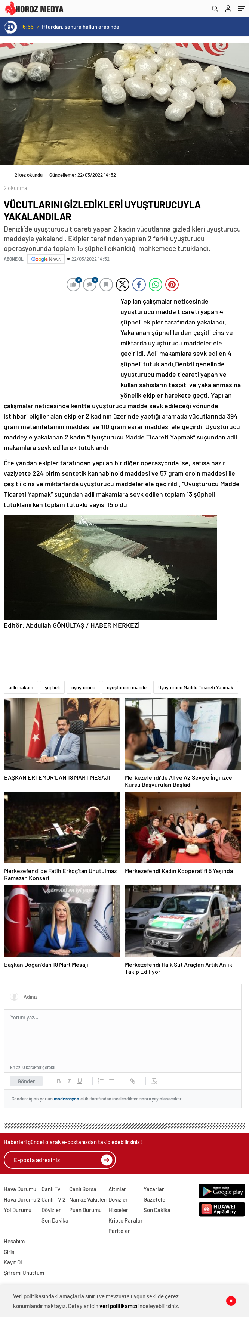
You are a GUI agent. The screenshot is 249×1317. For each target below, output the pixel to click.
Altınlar (117, 1189)
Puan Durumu (85, 1209)
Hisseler (118, 1209)
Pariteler (119, 1230)
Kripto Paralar (125, 1220)
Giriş (9, 1251)
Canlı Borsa (82, 1189)
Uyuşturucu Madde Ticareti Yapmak (195, 687)
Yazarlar (154, 1189)
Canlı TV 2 (53, 1199)
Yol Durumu (17, 1209)
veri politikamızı (118, 1305)
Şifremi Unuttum (24, 1272)
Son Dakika (55, 1220)
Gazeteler (155, 1199)
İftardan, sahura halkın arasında (80, 26)
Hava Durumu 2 (22, 1199)
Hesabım (14, 1241)
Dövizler (51, 1209)
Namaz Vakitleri (88, 1199)
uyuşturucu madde (127, 687)
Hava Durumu (20, 1189)
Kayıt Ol (13, 1262)
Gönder (26, 1081)
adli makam (21, 687)
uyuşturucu (83, 687)
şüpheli (52, 687)
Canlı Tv (51, 1189)
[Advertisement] (60, 345)
